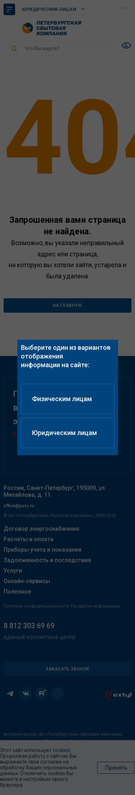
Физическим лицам (62, 399)
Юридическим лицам (64, 432)
